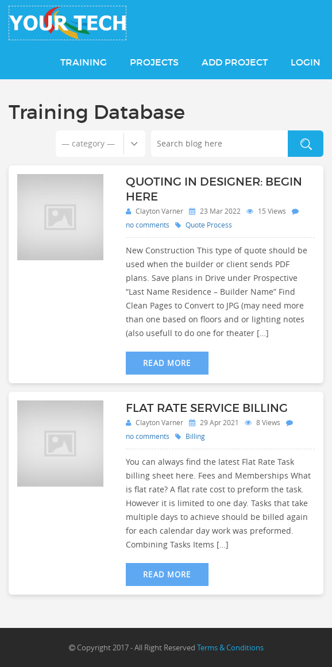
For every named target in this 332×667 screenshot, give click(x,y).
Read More (167, 363)
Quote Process (209, 224)
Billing (195, 436)
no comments (147, 224)
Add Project (235, 62)
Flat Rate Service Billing (207, 408)
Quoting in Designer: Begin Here (214, 189)
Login (306, 62)
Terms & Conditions (230, 647)
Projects (154, 62)
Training (83, 62)
